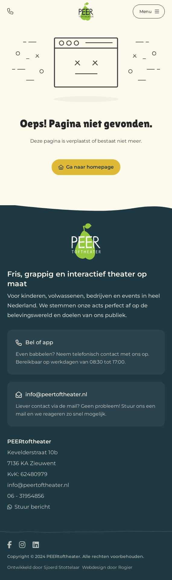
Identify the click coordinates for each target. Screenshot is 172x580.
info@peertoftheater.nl (38, 485)
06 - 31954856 (25, 496)
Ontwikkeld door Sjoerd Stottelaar (43, 567)
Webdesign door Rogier (107, 567)
